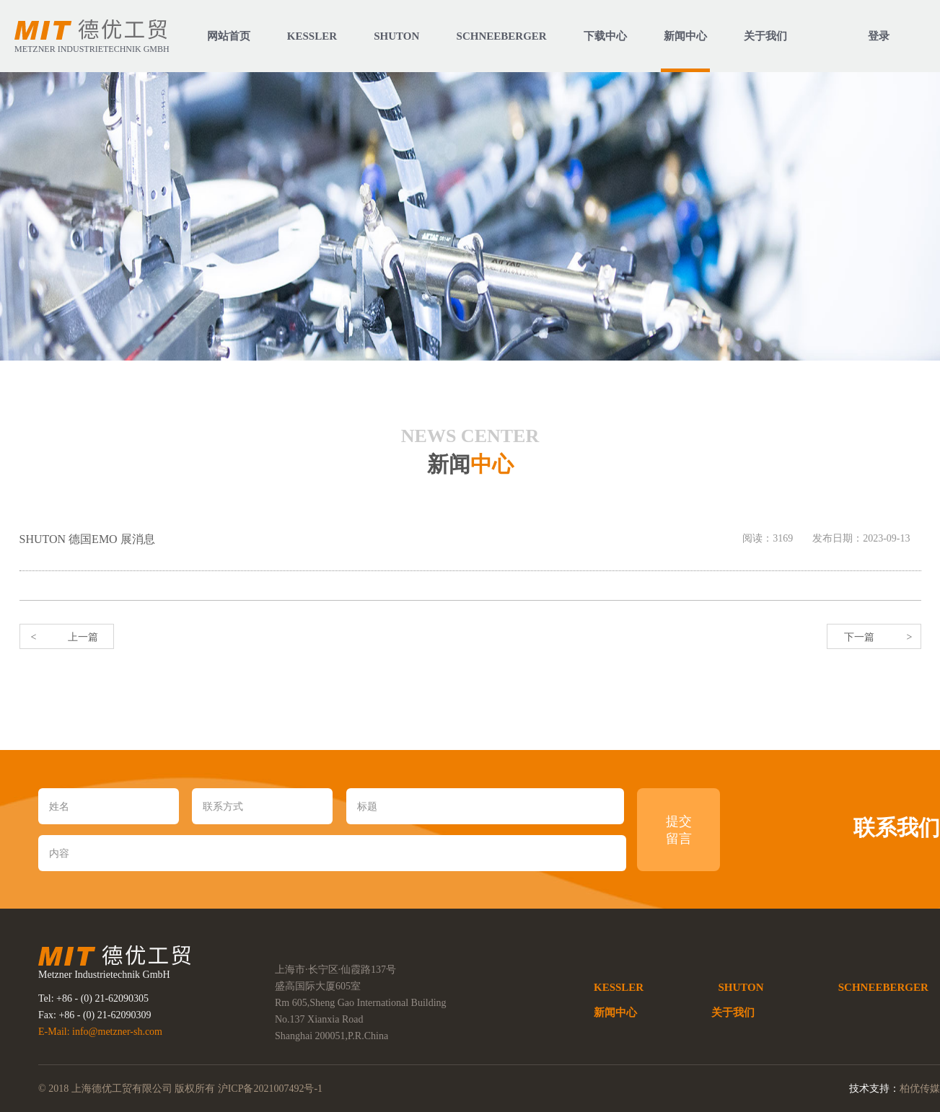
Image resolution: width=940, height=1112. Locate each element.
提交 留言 (679, 830)
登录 (879, 36)
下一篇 (859, 637)
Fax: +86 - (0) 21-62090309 (94, 1015)
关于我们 (733, 1012)
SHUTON (740, 987)
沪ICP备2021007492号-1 (270, 1088)
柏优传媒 (920, 1088)
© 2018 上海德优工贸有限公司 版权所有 (128, 1088)
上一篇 (83, 637)
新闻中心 (615, 1012)
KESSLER (618, 987)
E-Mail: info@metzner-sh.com (100, 1031)
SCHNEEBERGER (883, 987)
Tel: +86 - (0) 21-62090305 (93, 998)
